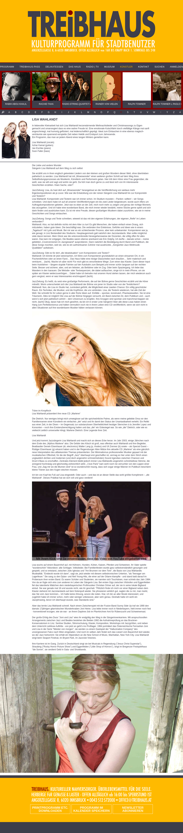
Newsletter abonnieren (132, 809)
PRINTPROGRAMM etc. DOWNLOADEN (50, 809)
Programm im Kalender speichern (91, 809)
